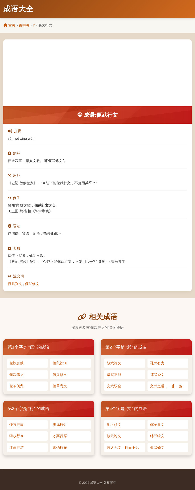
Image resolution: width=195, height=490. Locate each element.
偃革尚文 (60, 386)
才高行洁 (16, 447)
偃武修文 (32, 284)
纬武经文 (157, 375)
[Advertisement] (97, 73)
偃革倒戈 (16, 386)
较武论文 (114, 363)
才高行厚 (60, 436)
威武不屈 (114, 375)
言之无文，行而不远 (123, 447)
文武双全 (114, 386)
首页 (9, 25)
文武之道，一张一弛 (166, 386)
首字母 (24, 25)
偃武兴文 (15, 284)
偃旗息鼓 (16, 363)
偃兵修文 (60, 375)
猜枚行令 (16, 436)
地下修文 (114, 424)
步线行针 (60, 424)
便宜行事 (16, 424)
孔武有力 (157, 363)
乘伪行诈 (60, 447)
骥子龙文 (157, 424)
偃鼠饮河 (60, 363)
